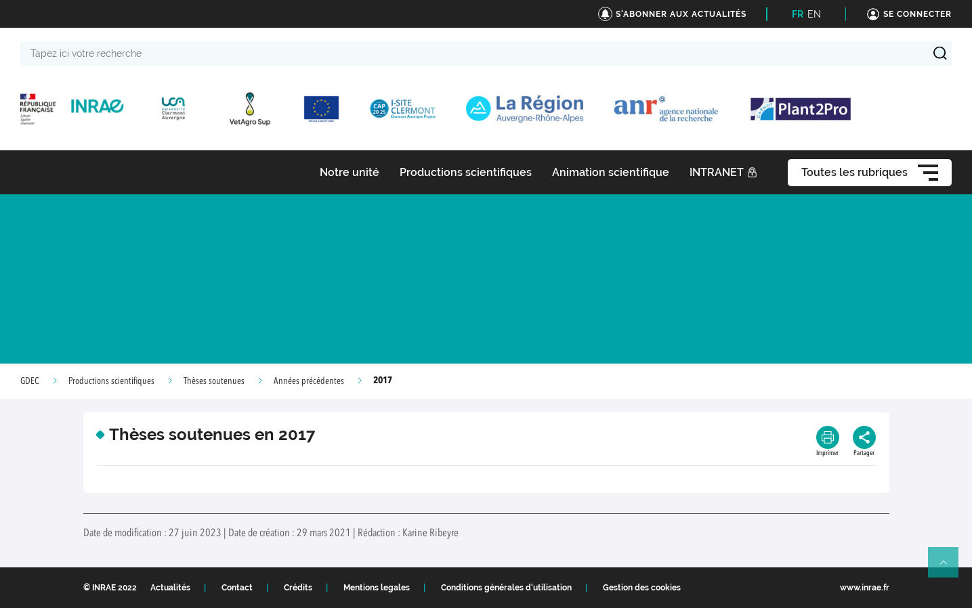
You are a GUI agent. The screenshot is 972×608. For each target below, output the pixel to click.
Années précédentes (309, 381)
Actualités (170, 587)
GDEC (29, 381)
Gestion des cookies (642, 587)
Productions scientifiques (111, 381)
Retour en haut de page (948, 568)
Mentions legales (376, 587)
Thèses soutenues (214, 381)
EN (814, 14)
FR (797, 14)
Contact (237, 587)
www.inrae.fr (864, 587)
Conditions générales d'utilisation (506, 587)
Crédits (298, 587)
